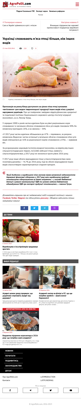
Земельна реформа (57, 11)
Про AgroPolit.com (10, 377)
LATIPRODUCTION (47, 377)
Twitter (14, 198)
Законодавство (13, 365)
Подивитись (11, 360)
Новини (9, 350)
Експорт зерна (42, 11)
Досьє (8, 370)
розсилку (45, 198)
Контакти (6, 380)
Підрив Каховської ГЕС (25, 11)
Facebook (6, 198)
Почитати (10, 355)
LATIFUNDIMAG (46, 380)
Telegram (21, 198)
